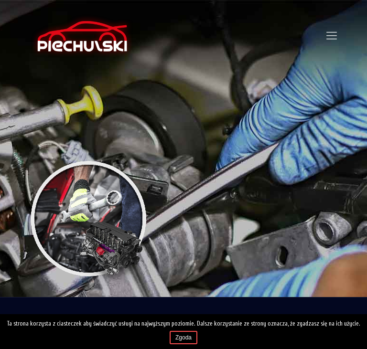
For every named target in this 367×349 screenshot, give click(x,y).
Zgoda (183, 337)
